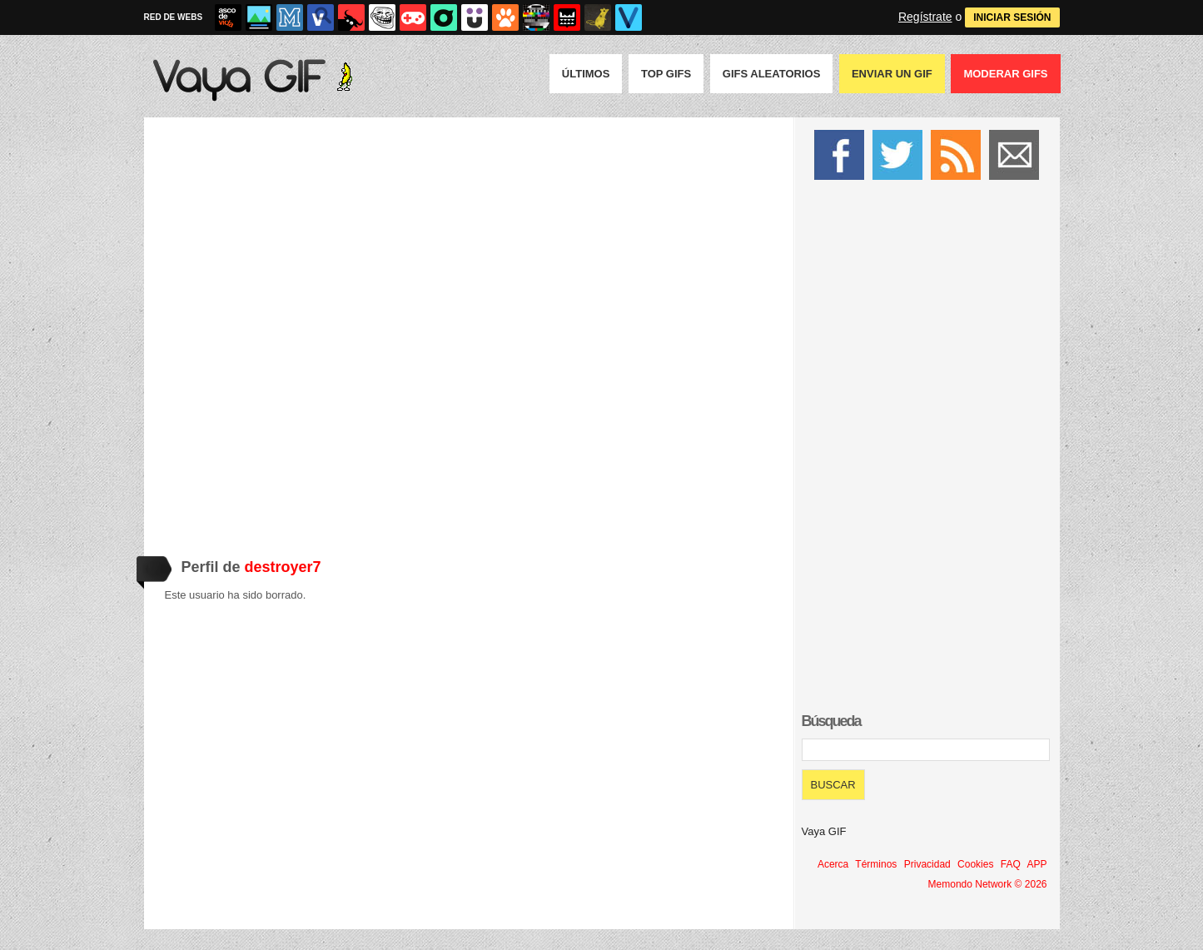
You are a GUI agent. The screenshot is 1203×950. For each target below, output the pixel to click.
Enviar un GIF (892, 73)
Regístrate (925, 16)
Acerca (833, 864)
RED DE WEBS (173, 17)
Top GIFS (666, 73)
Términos (876, 864)
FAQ (1011, 864)
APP (1036, 864)
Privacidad (927, 864)
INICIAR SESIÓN (1012, 17)
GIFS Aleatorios (772, 73)
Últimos (586, 73)
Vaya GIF (824, 831)
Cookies (975, 864)
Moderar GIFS (1005, 73)
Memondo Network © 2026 (987, 884)
